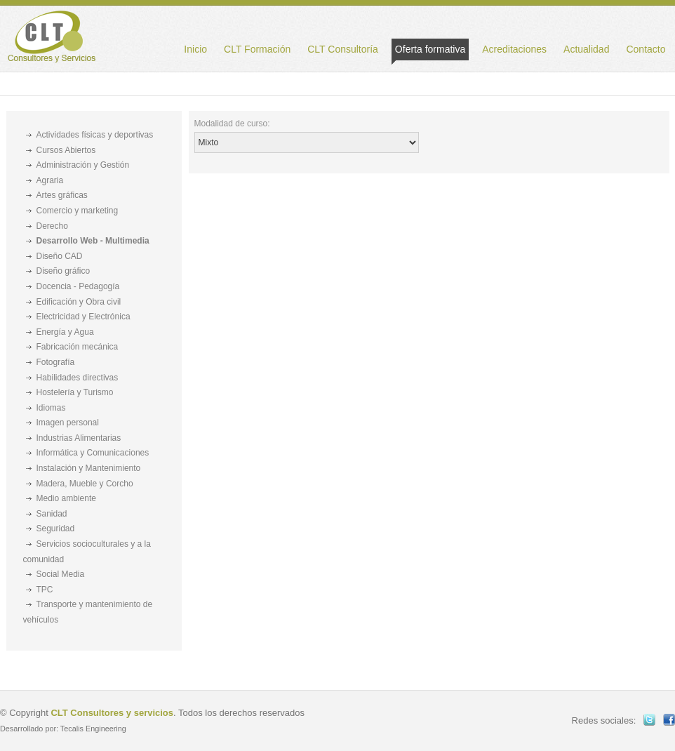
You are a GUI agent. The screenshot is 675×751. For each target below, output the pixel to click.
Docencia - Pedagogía (78, 286)
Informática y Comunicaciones (92, 453)
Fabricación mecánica (77, 347)
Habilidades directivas (77, 378)
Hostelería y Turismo (75, 392)
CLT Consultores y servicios (112, 712)
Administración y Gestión (83, 165)
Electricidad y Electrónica (83, 316)
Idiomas (51, 408)
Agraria (50, 180)
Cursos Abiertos (66, 150)
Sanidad (51, 514)
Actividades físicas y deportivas (95, 135)
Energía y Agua (65, 332)
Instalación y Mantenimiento (88, 468)
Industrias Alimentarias (78, 438)
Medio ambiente (66, 498)
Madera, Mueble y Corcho (84, 484)
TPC (44, 589)
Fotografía (55, 362)
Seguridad (55, 528)
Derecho (52, 226)
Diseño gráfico (63, 271)
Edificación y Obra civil (78, 302)
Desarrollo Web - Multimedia (92, 241)
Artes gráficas (62, 195)
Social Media (60, 574)
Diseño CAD (59, 256)
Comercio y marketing (77, 210)
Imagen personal (67, 422)
